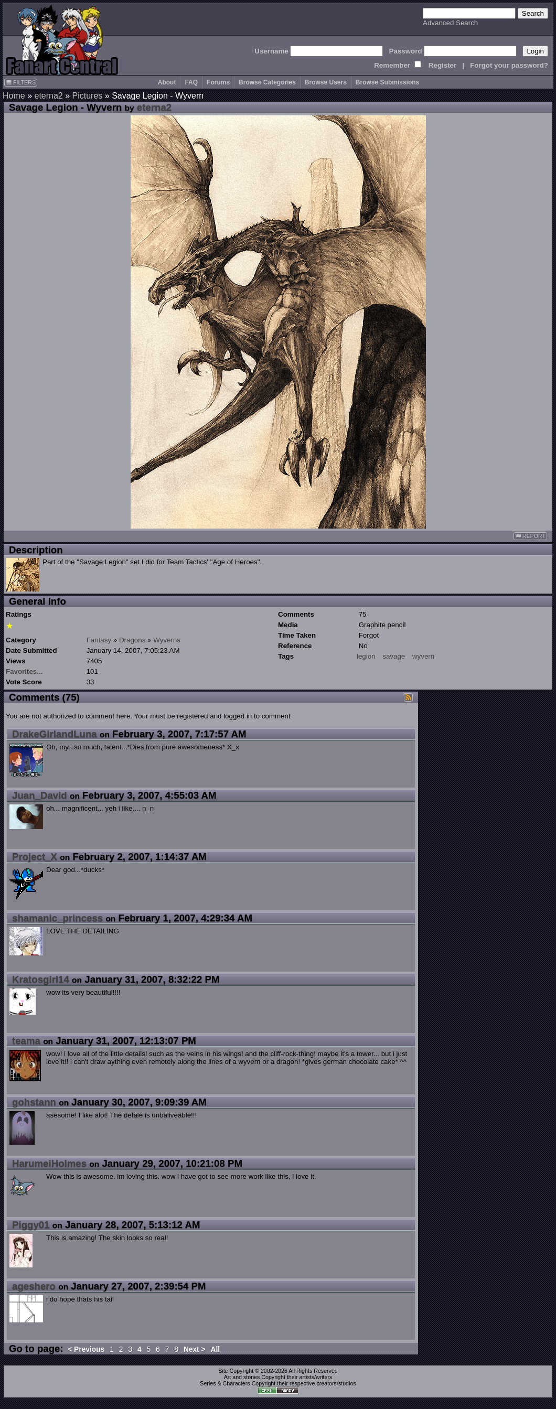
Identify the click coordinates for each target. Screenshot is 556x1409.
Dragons (132, 640)
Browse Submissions (387, 82)
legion (366, 656)
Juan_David (39, 795)
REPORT (530, 536)
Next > (195, 1349)
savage (393, 656)
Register (442, 65)
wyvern (423, 656)
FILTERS (21, 82)
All (215, 1349)
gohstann (34, 1101)
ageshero (34, 1286)
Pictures (87, 95)
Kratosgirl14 (40, 979)
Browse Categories (267, 82)
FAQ (191, 82)
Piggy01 (31, 1224)
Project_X (34, 856)
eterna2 (48, 95)
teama (26, 1040)
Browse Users (326, 82)
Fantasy (99, 640)
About (167, 82)
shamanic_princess (57, 917)
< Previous (86, 1349)
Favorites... (24, 671)
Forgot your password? (509, 65)
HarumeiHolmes (49, 1163)
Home (14, 95)
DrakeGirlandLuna (54, 733)
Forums (218, 82)
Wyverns (166, 640)
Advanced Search (450, 23)
